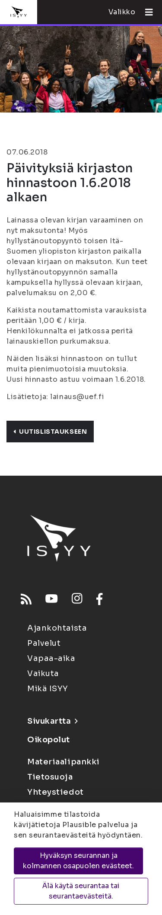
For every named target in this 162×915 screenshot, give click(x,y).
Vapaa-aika (51, 658)
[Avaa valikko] (146, 12)
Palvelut (43, 643)
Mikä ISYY (47, 688)
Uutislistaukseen (50, 431)
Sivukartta (52, 721)
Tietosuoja (50, 777)
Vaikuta (43, 673)
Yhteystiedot (55, 792)
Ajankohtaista (57, 628)
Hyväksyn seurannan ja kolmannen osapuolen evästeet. (78, 860)
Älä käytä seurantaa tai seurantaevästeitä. (81, 891)
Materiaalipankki (63, 762)
